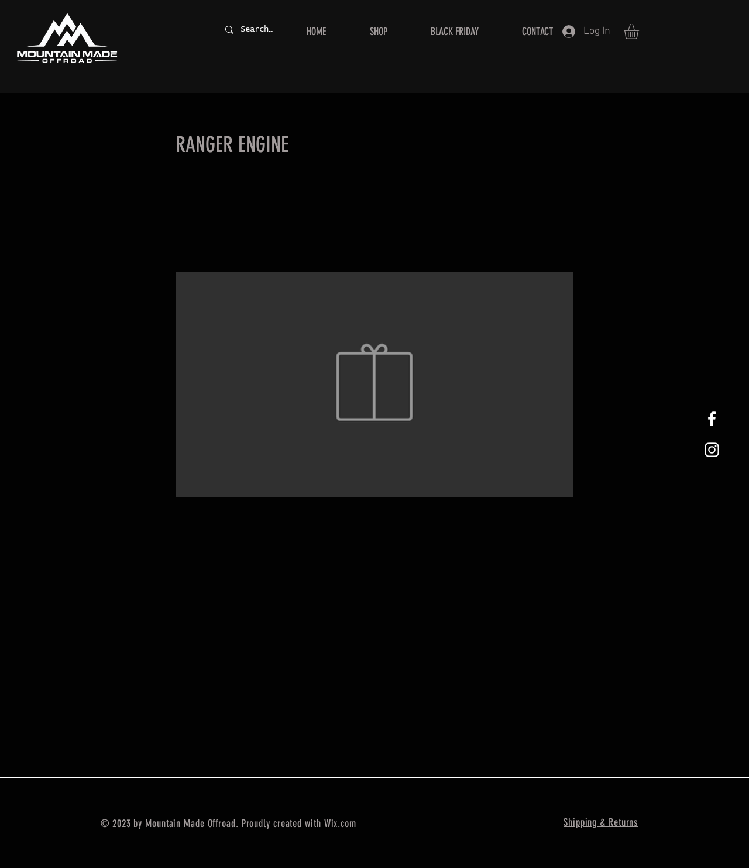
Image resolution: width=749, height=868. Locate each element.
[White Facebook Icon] (711, 418)
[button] (640, 31)
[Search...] (256, 29)
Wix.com (340, 823)
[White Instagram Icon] (711, 449)
